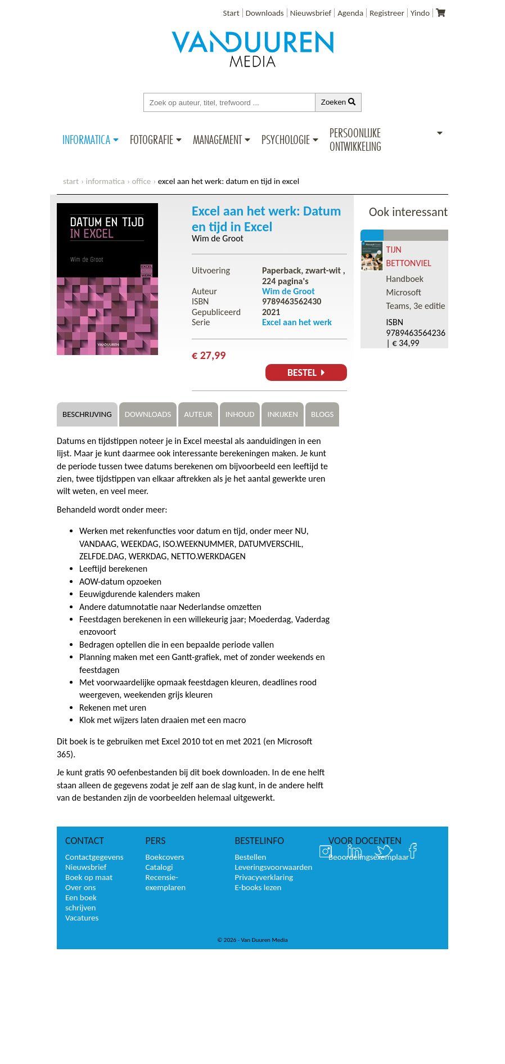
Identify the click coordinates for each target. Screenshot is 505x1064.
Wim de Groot (218, 238)
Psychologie (285, 139)
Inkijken (282, 414)
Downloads (265, 13)
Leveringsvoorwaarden (273, 867)
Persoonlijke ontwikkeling (355, 139)
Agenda (350, 13)
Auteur (198, 414)
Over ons (80, 887)
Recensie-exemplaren (166, 882)
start (71, 181)
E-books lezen (258, 887)
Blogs (322, 414)
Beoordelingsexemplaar (368, 857)
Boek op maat (88, 877)
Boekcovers (165, 857)
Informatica (86, 139)
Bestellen (250, 857)
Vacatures (81, 918)
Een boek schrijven (81, 902)
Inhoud (240, 414)
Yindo (420, 13)
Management (217, 139)
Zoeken (338, 102)
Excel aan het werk (297, 322)
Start (231, 13)
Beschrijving (87, 414)
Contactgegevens (94, 857)
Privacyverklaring (264, 877)
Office (141, 181)
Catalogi (159, 867)
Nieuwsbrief (310, 13)
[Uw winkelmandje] (440, 13)
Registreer (386, 13)
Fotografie (151, 139)
